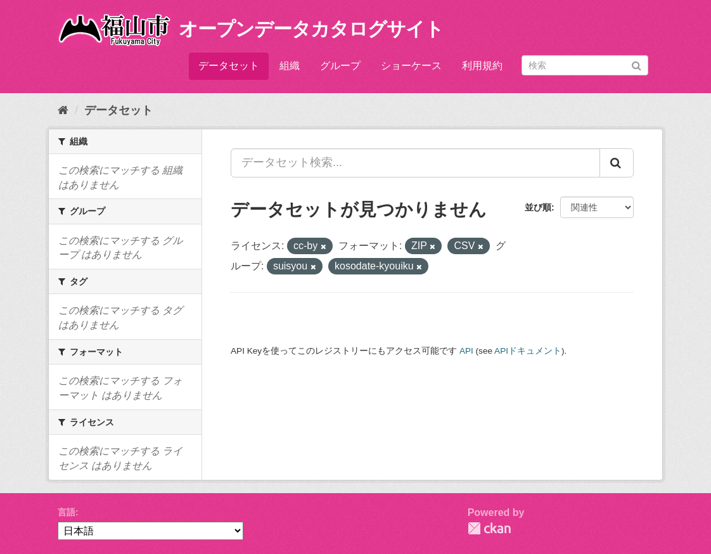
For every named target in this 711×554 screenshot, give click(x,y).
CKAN (489, 528)
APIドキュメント (527, 351)
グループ (340, 65)
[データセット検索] (585, 65)
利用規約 (482, 65)
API (466, 351)
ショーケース (411, 65)
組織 (289, 65)
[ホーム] (63, 110)
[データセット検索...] (415, 162)
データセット (228, 65)
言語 (66, 512)
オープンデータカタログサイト (311, 28)
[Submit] (636, 64)
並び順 (538, 207)
